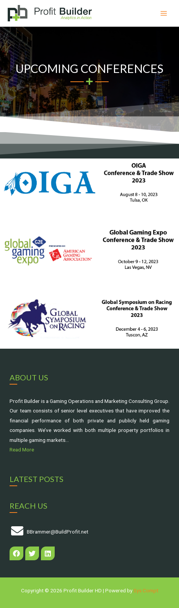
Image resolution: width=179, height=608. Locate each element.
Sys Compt (145, 590)
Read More (22, 449)
